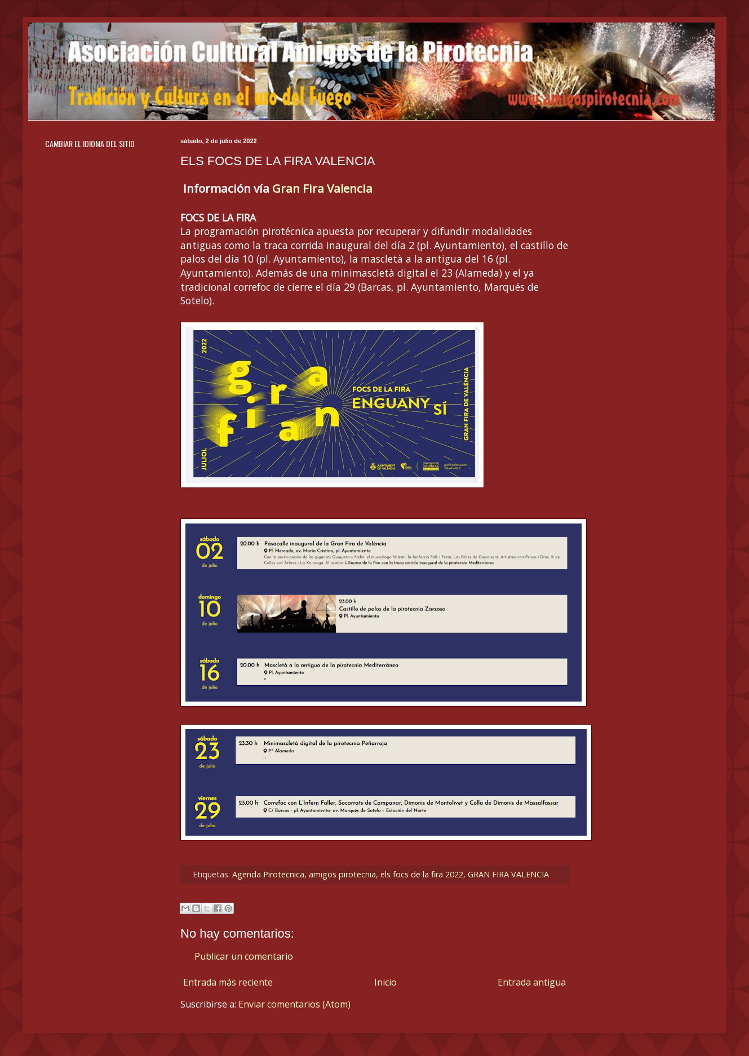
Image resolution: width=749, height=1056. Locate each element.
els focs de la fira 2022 (421, 874)
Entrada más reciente (228, 982)
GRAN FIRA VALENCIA (508, 874)
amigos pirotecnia (342, 874)
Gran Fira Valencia (322, 188)
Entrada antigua (532, 982)
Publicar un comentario (243, 956)
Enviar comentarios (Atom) (294, 1004)
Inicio (385, 982)
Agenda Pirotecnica (268, 874)
